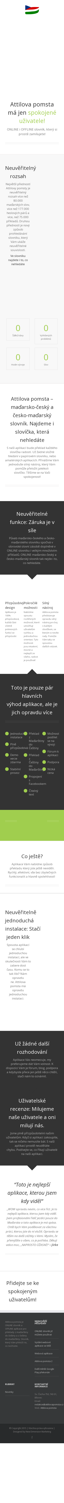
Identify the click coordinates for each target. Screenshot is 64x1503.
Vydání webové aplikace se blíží (43, 1344)
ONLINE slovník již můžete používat (44, 1333)
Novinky (9, 1391)
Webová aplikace (44, 1353)
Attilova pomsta (48, 1407)
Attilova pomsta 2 (43, 1361)
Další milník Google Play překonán (44, 1370)
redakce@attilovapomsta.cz (49, 1404)
